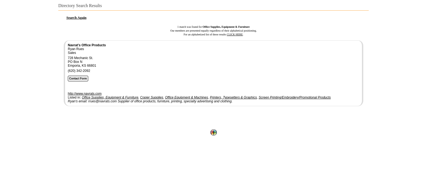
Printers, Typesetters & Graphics (233, 97)
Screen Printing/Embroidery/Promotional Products (295, 97)
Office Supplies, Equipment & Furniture (110, 97)
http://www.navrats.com (85, 94)
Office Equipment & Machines (186, 97)
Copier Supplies (151, 97)
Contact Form (78, 78)
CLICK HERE (235, 34)
